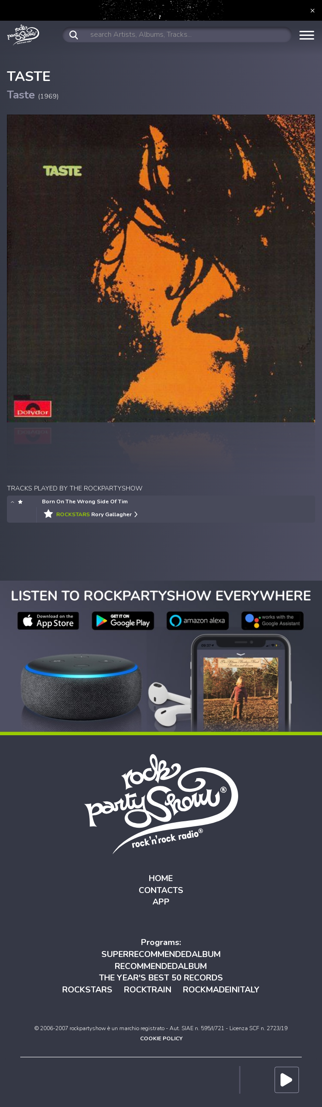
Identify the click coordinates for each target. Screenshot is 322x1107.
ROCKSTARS (87, 989)
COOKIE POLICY (161, 1038)
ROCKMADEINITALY (221, 989)
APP (161, 901)
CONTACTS (161, 890)
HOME (161, 878)
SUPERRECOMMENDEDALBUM (161, 954)
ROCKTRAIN (147, 989)
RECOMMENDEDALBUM (161, 966)
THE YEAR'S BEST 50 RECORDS (161, 977)
